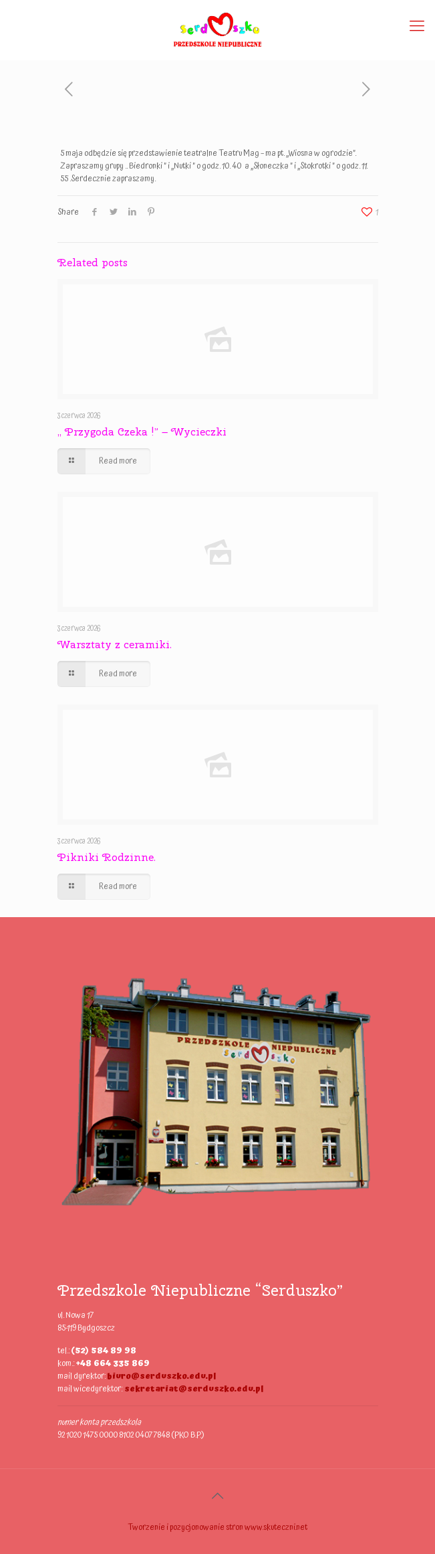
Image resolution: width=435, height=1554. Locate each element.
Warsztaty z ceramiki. (114, 645)
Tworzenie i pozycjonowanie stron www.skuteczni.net (217, 1528)
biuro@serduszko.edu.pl (161, 1376)
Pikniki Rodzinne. (106, 857)
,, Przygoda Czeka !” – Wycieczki (142, 432)
